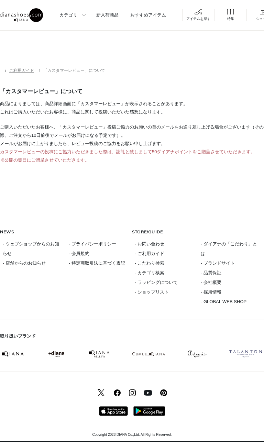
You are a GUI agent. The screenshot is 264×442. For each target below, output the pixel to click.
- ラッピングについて (156, 282)
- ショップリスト (152, 292)
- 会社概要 (211, 282)
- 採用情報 (211, 292)
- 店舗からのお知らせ (24, 263)
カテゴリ (68, 15)
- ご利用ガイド (149, 253)
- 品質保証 (211, 272)
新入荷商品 (107, 15)
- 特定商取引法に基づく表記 (97, 263)
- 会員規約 (79, 253)
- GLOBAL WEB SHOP (223, 301)
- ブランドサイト (218, 263)
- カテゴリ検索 (149, 272)
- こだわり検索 (149, 263)
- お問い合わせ (149, 243)
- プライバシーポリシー (92, 243)
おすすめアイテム (148, 15)
